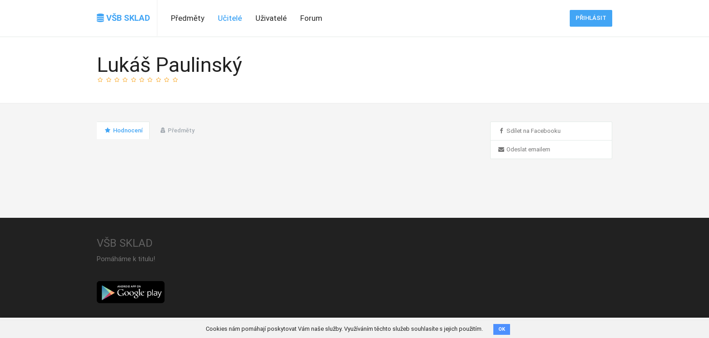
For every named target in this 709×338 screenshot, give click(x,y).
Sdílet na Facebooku (529, 130)
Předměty (187, 18)
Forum (311, 18)
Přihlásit (591, 17)
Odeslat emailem (523, 149)
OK (501, 329)
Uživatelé (271, 18)
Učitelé (230, 18)
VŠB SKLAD (123, 18)
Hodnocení (123, 130)
